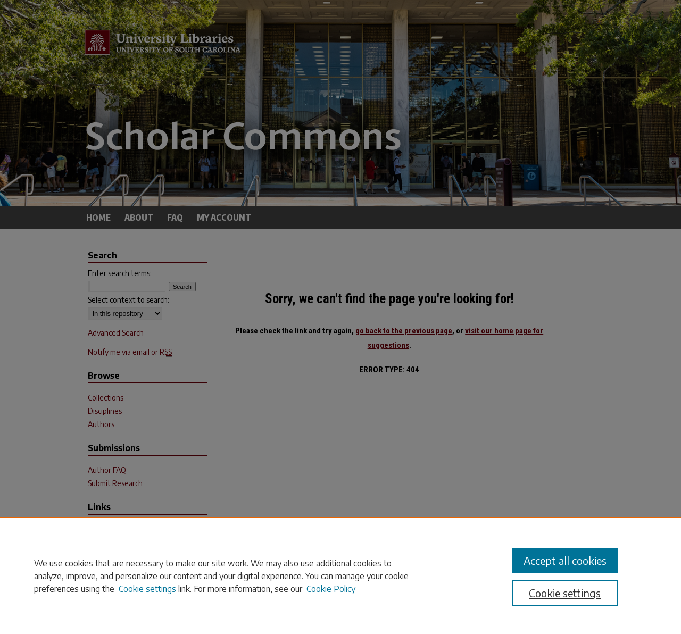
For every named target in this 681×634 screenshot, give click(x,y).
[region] (340, 575)
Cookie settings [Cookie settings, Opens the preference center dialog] (565, 592)
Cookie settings (147, 588)
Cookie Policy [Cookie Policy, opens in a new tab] (330, 588)
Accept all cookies (565, 560)
